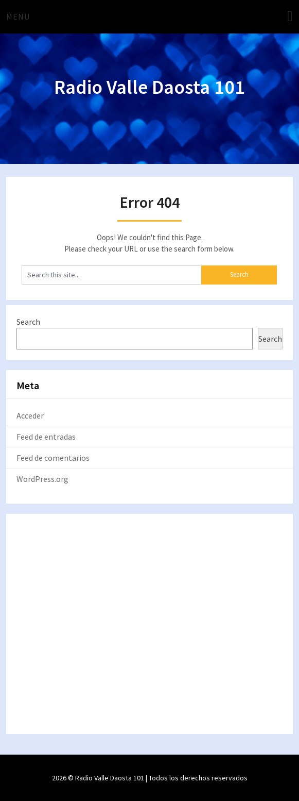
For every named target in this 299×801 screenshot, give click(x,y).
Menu (18, 16)
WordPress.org (42, 479)
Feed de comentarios (53, 458)
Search (28, 321)
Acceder (30, 415)
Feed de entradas (46, 436)
